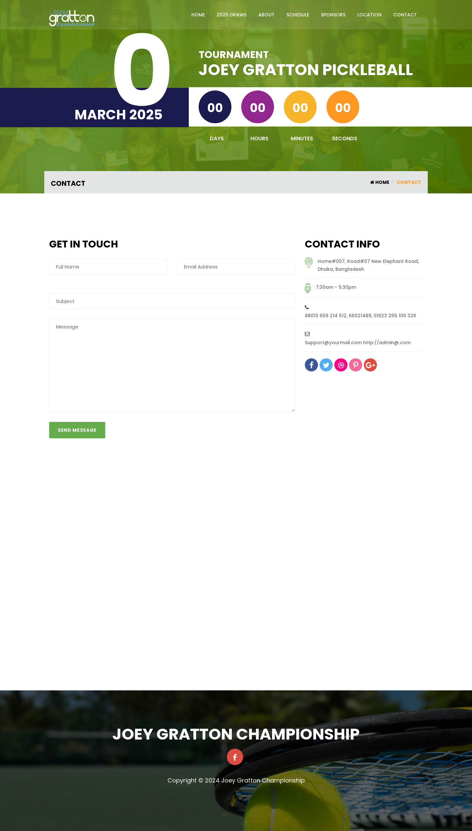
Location (369, 14)
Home (198, 14)
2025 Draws (231, 14)
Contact (405, 14)
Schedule (297, 14)
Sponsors (333, 14)
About (266, 14)
